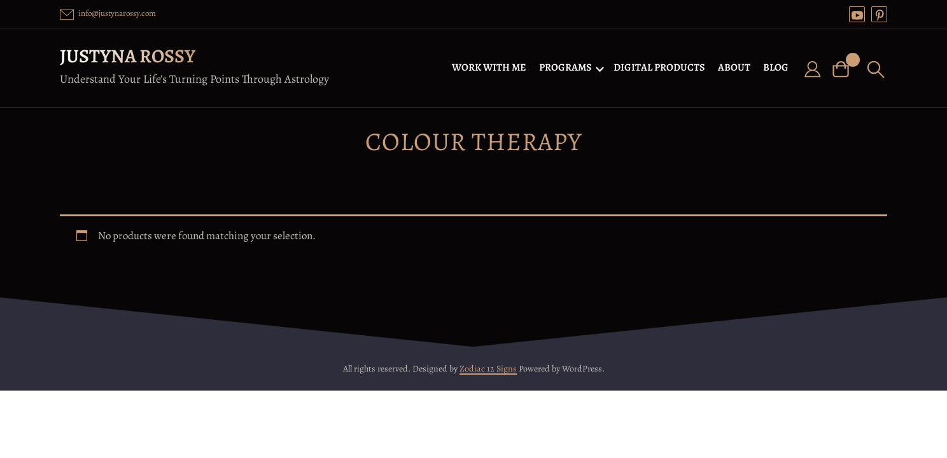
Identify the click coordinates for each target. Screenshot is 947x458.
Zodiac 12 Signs (488, 369)
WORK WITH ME (489, 67)
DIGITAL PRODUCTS (659, 67)
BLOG (776, 67)
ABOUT (734, 67)
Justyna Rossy (127, 56)
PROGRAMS (565, 67)
